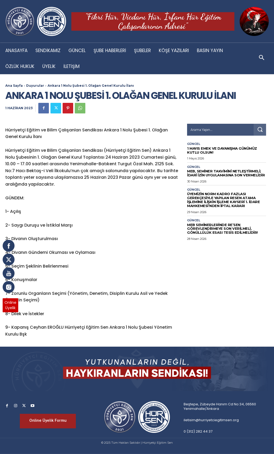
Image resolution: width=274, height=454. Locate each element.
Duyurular (35, 86)
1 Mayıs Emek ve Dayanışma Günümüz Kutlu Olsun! (222, 150)
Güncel (193, 144)
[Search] (259, 130)
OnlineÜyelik (10, 305)
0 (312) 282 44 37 (198, 431)
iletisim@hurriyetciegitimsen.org (211, 420)
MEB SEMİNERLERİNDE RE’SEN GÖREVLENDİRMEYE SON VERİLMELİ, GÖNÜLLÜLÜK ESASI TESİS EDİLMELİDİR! (222, 229)
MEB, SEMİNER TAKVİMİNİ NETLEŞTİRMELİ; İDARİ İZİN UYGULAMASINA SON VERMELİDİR (226, 173)
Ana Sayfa (14, 86)
